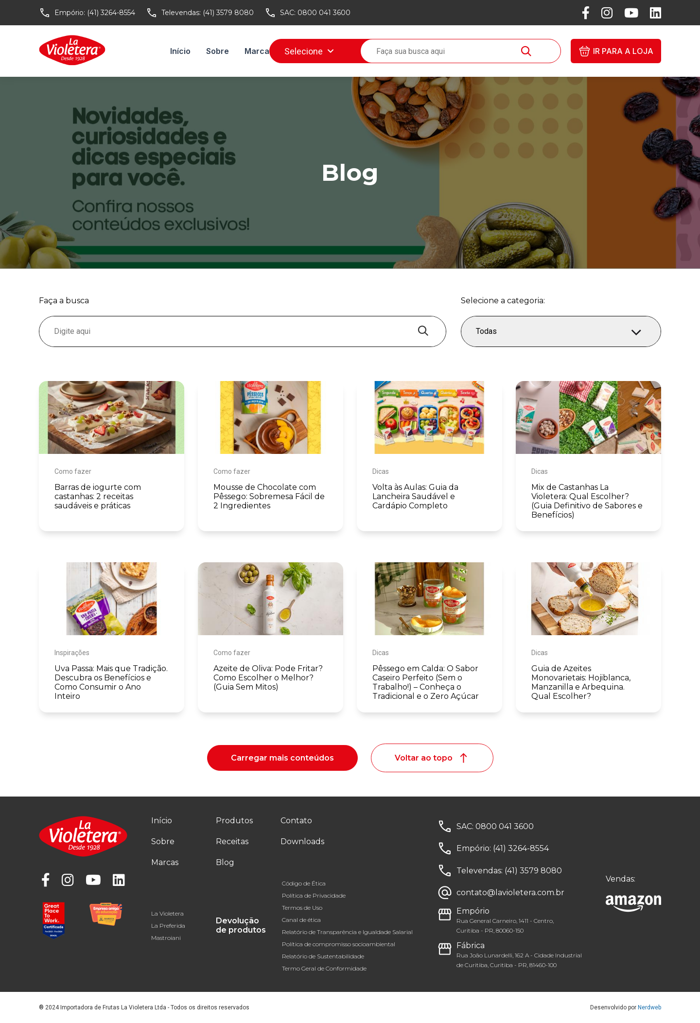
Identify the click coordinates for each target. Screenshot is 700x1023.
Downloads (459, 51)
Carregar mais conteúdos (282, 758)
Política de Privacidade (314, 895)
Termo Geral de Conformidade (324, 968)
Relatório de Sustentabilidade (323, 956)
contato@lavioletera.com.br (510, 892)
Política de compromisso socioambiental (338, 944)
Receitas (306, 51)
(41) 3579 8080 (228, 12)
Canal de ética (301, 919)
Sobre (217, 51)
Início (180, 51)
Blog (346, 51)
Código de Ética (304, 883)
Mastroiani (166, 937)
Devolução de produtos (241, 925)
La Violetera (167, 913)
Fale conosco (396, 51)
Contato (296, 820)
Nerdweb (649, 1007)
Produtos (234, 820)
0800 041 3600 (324, 12)
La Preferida (168, 925)
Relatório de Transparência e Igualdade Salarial (347, 932)
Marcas (259, 51)
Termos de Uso (302, 907)
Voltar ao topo (432, 758)
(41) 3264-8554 (111, 12)
